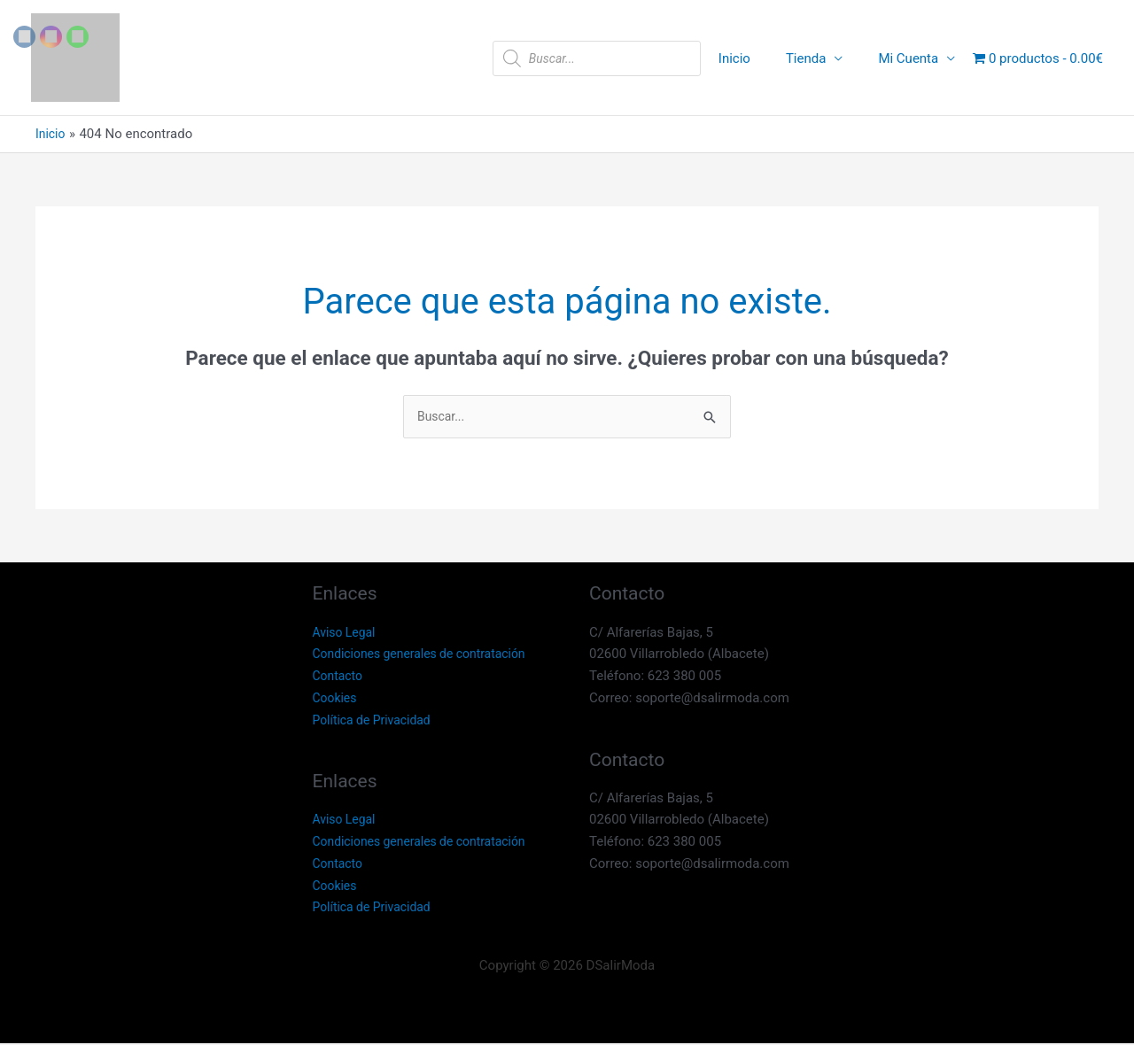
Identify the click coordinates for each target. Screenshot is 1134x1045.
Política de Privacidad (376, 721)
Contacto (340, 677)
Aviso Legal (347, 633)
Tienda (819, 58)
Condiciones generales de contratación (427, 655)
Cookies (337, 700)
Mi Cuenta (912, 58)
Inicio (757, 58)
